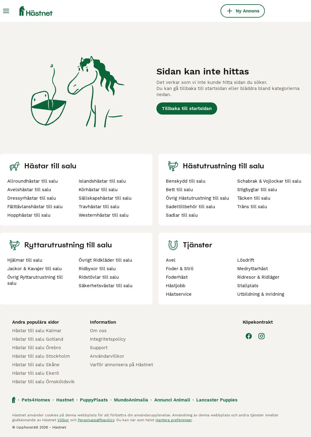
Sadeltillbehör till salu (190, 206)
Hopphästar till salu (28, 215)
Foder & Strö (179, 268)
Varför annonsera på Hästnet (121, 364)
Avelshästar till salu (29, 189)
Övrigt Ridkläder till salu (105, 260)
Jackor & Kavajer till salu (34, 268)
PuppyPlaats (94, 400)
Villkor (63, 420)
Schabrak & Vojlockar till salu (269, 181)
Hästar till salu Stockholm (41, 356)
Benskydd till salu (185, 181)
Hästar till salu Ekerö (35, 373)
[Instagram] (261, 336)
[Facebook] (249, 336)
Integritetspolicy (108, 339)
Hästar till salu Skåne (36, 364)
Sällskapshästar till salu (105, 198)
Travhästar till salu (99, 206)
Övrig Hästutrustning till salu (197, 198)
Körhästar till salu (98, 189)
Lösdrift (245, 260)
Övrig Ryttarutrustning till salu (35, 280)
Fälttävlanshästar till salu (35, 206)
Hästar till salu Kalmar (36, 330)
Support (99, 347)
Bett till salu (179, 189)
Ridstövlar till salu (99, 277)
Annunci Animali (172, 400)
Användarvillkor (107, 356)
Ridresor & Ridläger (258, 277)
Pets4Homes (36, 400)
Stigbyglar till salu (257, 189)
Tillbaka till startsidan (187, 108)
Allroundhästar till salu (32, 181)
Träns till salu (252, 206)
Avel (171, 260)
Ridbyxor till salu (97, 268)
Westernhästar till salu (103, 215)
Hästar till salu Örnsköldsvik (43, 381)
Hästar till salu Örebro (36, 347)
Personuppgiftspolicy (96, 420)
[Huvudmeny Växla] (6, 11)
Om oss (98, 330)
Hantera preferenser (174, 420)
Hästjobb (175, 285)
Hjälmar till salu (24, 260)
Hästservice (179, 294)
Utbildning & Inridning (260, 294)
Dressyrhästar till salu (31, 198)
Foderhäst (177, 277)
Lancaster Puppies (217, 400)
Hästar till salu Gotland (37, 339)
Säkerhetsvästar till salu (105, 285)
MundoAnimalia (131, 400)
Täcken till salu (253, 198)
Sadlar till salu (182, 215)
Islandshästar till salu (102, 181)
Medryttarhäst (252, 268)
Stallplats (247, 285)
